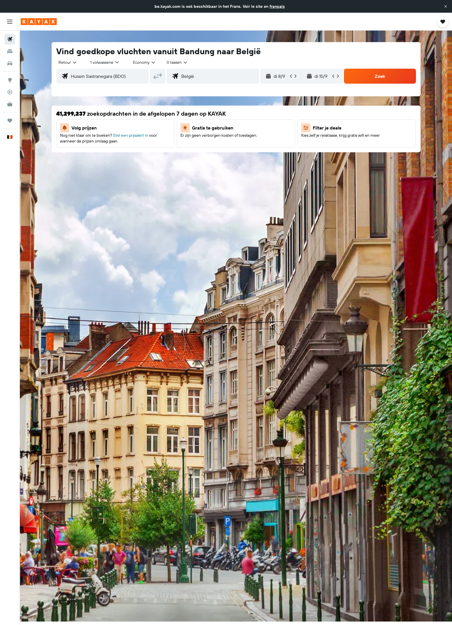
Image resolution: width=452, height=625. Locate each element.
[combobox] (68, 62)
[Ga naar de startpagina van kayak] (39, 21)
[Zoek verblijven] (9, 51)
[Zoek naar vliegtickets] (9, 39)
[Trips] (9, 120)
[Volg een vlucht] (9, 92)
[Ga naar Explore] (9, 80)
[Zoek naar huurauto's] (9, 63)
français (277, 6)
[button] (445, 6)
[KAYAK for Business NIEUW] (9, 104)
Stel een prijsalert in (130, 135)
